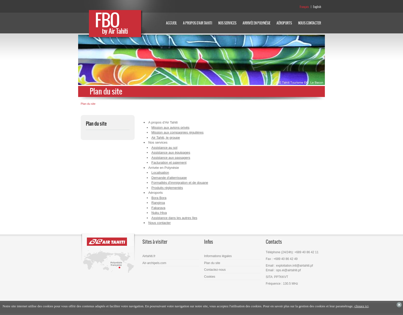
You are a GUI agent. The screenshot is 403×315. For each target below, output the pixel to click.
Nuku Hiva (159, 213)
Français (304, 7)
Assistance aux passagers (170, 158)
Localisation (160, 172)
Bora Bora (159, 198)
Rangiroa (158, 203)
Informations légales (218, 256)
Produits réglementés (167, 188)
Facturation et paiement (169, 162)
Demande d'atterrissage (169, 178)
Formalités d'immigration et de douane (179, 183)
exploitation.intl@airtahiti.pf (294, 265)
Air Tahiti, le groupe (165, 137)
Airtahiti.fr (148, 256)
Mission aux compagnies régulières (177, 132)
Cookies (209, 276)
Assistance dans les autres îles (174, 218)
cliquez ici (361, 306)
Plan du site (88, 103)
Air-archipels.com (154, 263)
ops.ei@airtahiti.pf (288, 270)
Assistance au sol (164, 148)
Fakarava (158, 208)
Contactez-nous (215, 270)
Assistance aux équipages (170, 152)
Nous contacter (159, 223)
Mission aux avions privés (170, 127)
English (317, 7)
